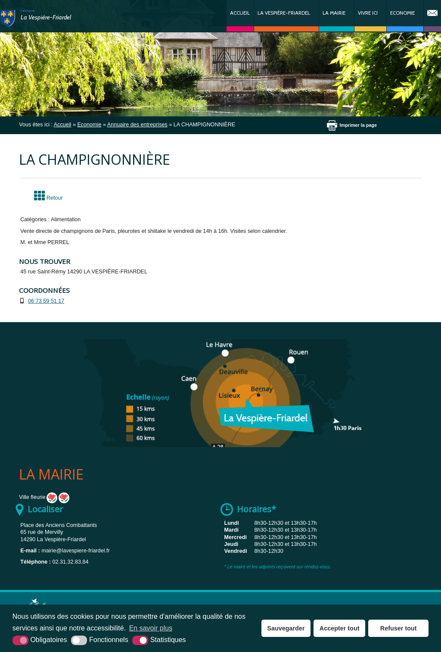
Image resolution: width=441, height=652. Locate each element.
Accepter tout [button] (340, 628)
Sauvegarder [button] (285, 628)
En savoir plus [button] (151, 628)
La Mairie (334, 13)
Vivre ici (368, 13)
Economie (402, 13)
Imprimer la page (358, 125)
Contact (432, 15)
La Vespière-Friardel (284, 13)
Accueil (240, 13)
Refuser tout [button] (398, 628)
